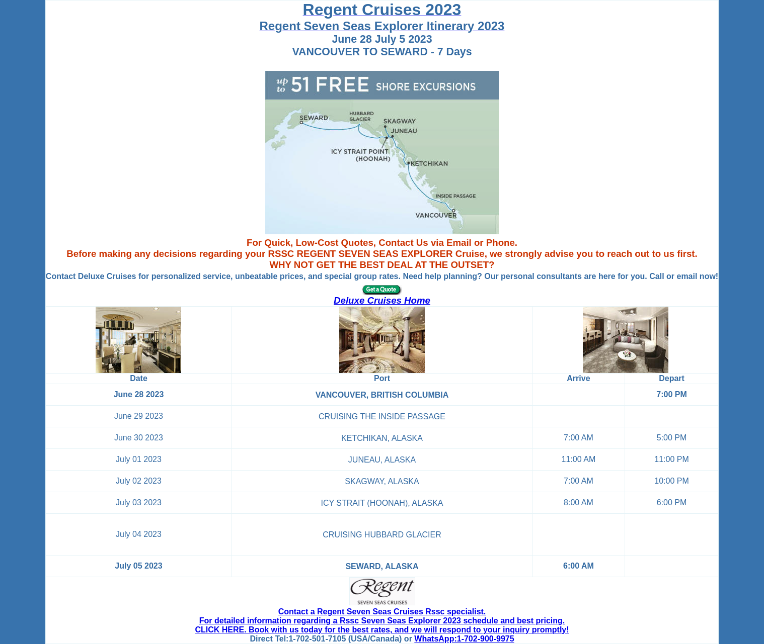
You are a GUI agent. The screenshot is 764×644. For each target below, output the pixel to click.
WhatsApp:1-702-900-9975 (464, 638)
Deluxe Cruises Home (382, 300)
